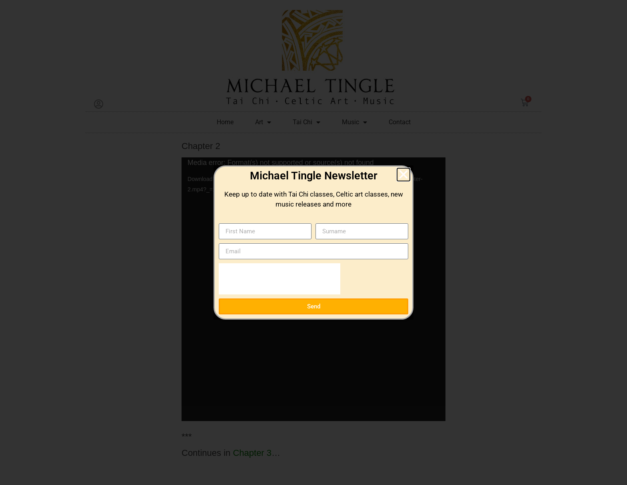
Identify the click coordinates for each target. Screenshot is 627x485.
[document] (313, 242)
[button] (403, 175)
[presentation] (279, 278)
